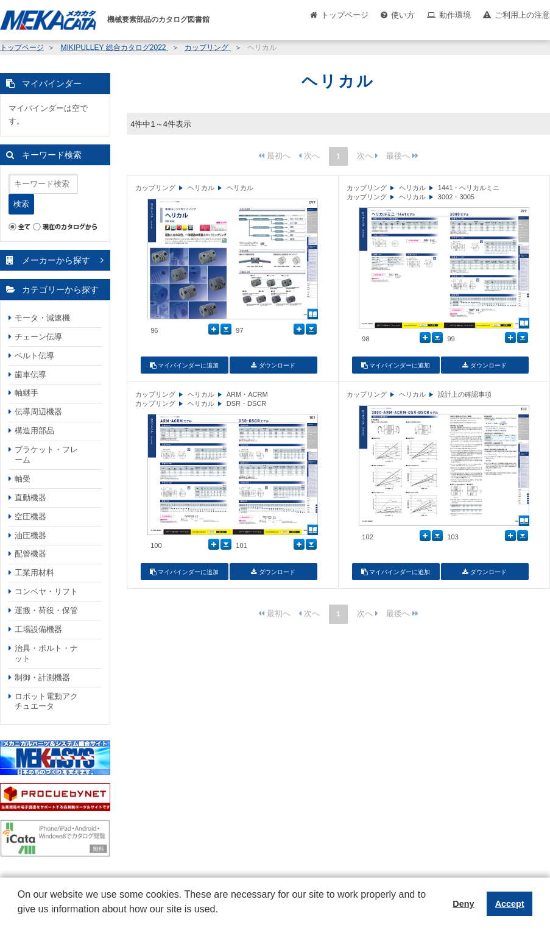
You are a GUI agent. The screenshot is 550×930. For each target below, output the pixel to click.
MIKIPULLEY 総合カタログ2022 (114, 47)
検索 (21, 203)
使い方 (403, 15)
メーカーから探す (56, 260)
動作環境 (455, 15)
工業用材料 (34, 572)
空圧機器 (30, 516)
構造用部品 (34, 430)
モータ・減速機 (42, 317)
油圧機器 (30, 535)
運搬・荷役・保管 (46, 610)
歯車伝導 (30, 374)
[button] (19, 918)
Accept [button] (509, 904)
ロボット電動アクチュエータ (46, 701)
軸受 (22, 478)
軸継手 (26, 392)
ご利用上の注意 (522, 15)
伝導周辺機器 (38, 411)
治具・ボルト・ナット (46, 653)
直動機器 (30, 497)
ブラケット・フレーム (46, 454)
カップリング (207, 47)
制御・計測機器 (42, 677)
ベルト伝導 (34, 355)
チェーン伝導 (38, 336)
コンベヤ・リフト (46, 591)
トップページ (344, 15)
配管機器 (30, 553)
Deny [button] (463, 904)
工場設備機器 (38, 629)
